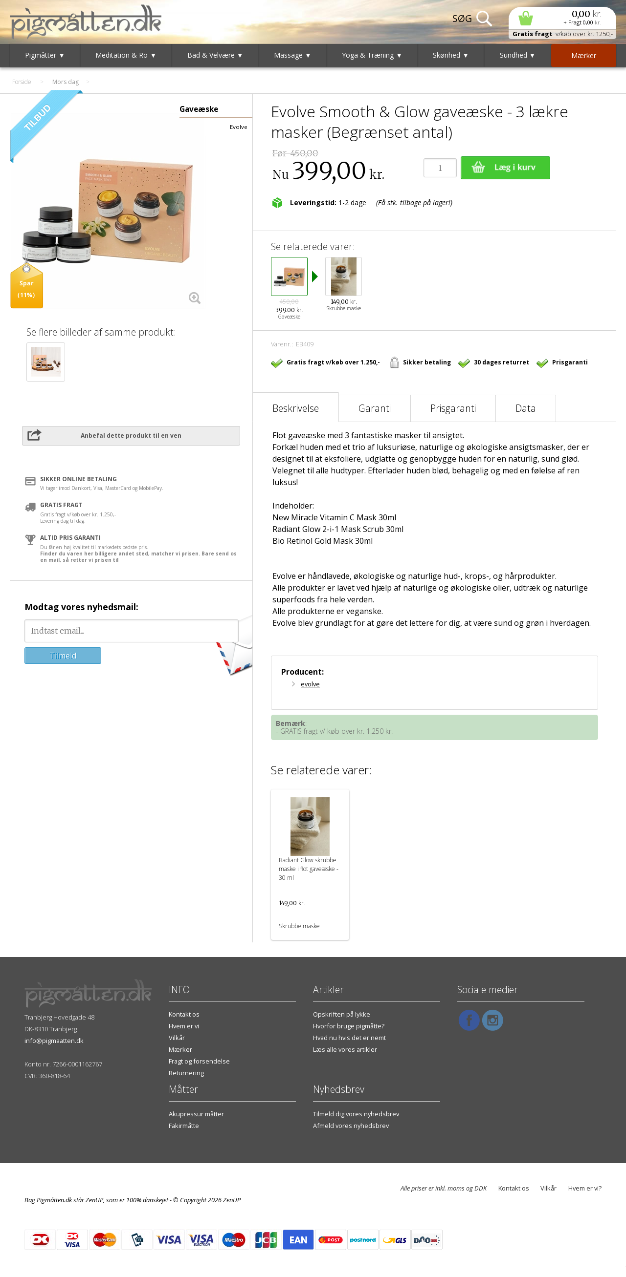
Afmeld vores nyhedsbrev (351, 1125)
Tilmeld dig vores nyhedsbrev (356, 1113)
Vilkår (177, 1037)
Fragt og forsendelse (199, 1061)
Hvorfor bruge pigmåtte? (348, 1026)
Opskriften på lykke (341, 1014)
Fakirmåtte (184, 1125)
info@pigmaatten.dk (54, 1040)
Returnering (186, 1072)
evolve (310, 684)
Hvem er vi (184, 1026)
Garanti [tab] (374, 408)
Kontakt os (184, 1014)
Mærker (180, 1049)
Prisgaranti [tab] (453, 408)
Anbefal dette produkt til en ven (131, 435)
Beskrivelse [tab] (295, 408)
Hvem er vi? (585, 1188)
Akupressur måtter (196, 1113)
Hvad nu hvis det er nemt (349, 1037)
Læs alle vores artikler (345, 1049)
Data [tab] (525, 408)
